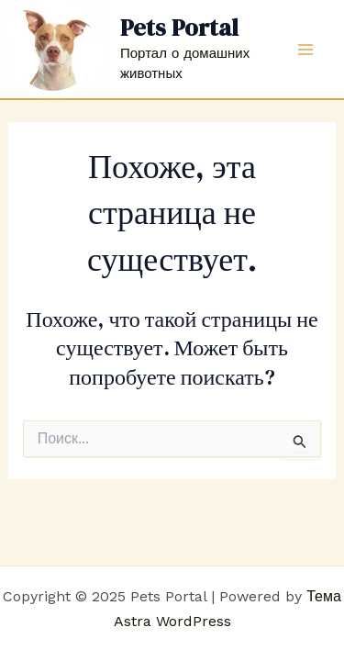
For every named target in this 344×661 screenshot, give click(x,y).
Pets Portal (179, 27)
